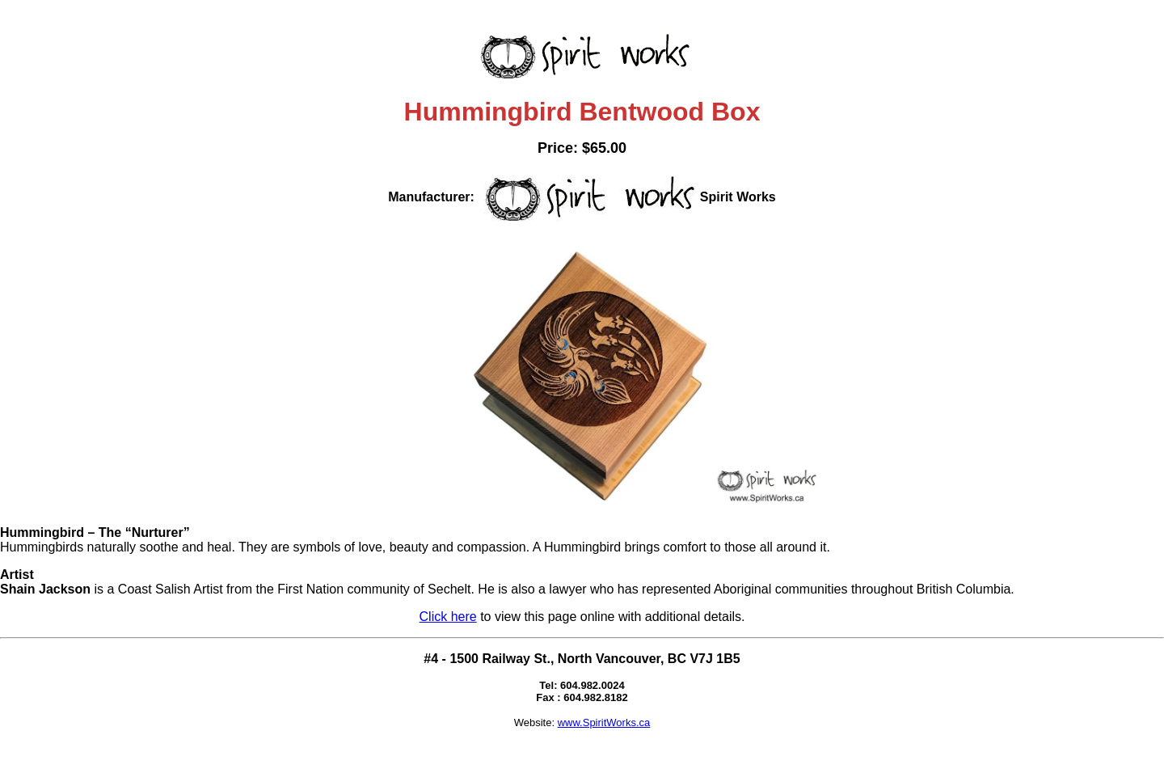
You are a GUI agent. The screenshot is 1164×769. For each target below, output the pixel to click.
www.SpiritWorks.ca (604, 722)
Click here (448, 616)
